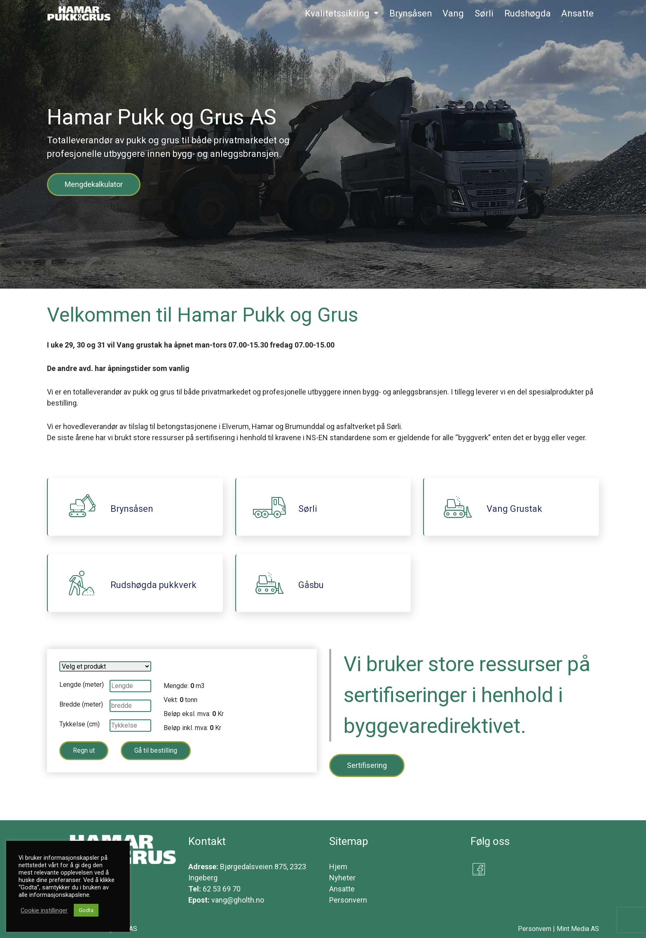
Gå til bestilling (155, 750)
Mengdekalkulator (94, 184)
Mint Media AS (578, 929)
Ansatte (342, 888)
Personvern (348, 900)
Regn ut (84, 750)
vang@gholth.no (237, 900)
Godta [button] (86, 910)
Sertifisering (367, 765)
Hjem (338, 866)
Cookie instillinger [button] (44, 910)
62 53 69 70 (222, 888)
